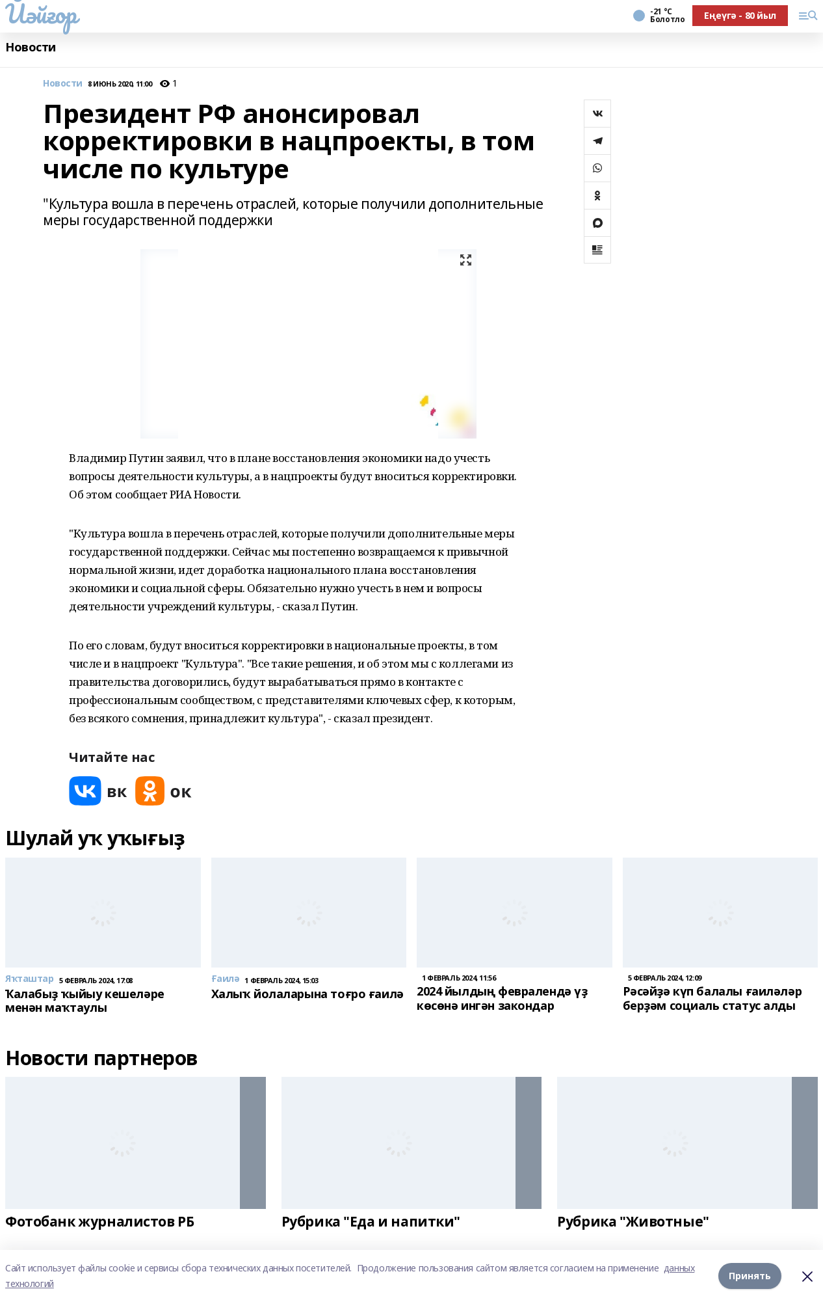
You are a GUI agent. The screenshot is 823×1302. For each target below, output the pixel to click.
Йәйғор (40, 13)
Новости (30, 47)
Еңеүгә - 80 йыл (740, 15)
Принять (750, 1275)
